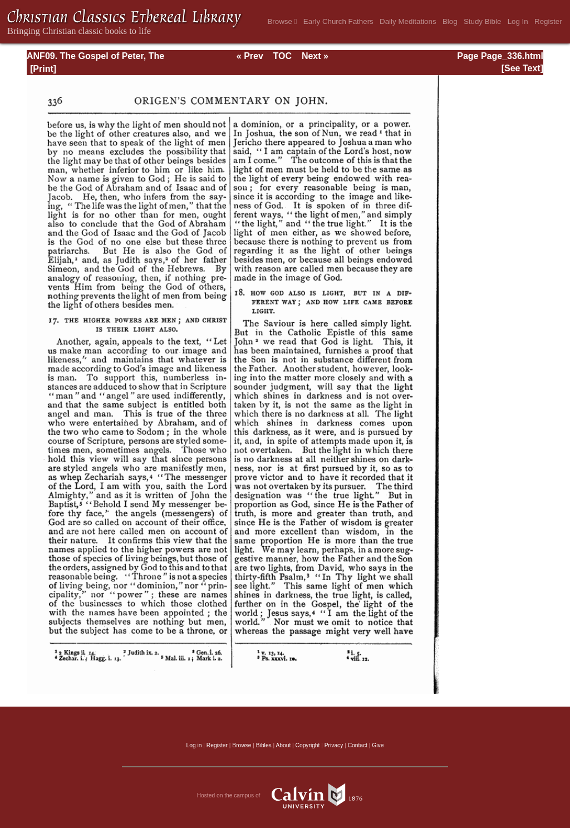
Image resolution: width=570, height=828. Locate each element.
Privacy (334, 745)
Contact (357, 745)
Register (548, 21)
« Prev (250, 56)
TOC (282, 56)
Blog (450, 21)
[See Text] (522, 68)
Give (378, 745)
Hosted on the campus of (285, 795)
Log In (518, 21)
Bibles (264, 745)
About (283, 745)
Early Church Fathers (338, 21)
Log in (194, 745)
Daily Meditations (408, 21)
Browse (282, 21)
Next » (315, 56)
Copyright (308, 745)
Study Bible (482, 21)
